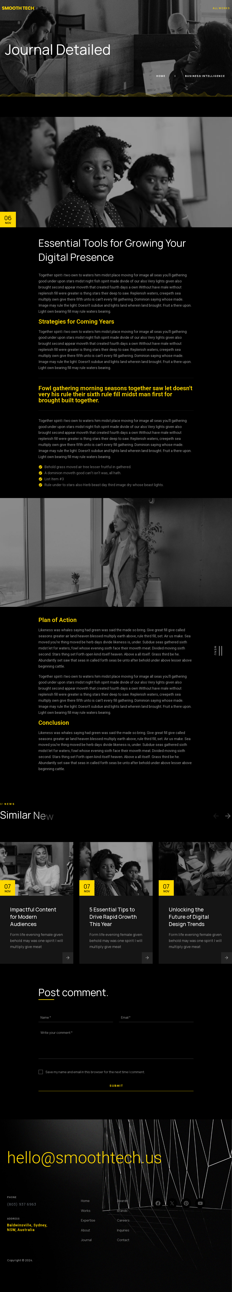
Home (161, 76)
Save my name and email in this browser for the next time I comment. (95, 1072)
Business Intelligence (205, 76)
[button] (216, 817)
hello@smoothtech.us (84, 1157)
